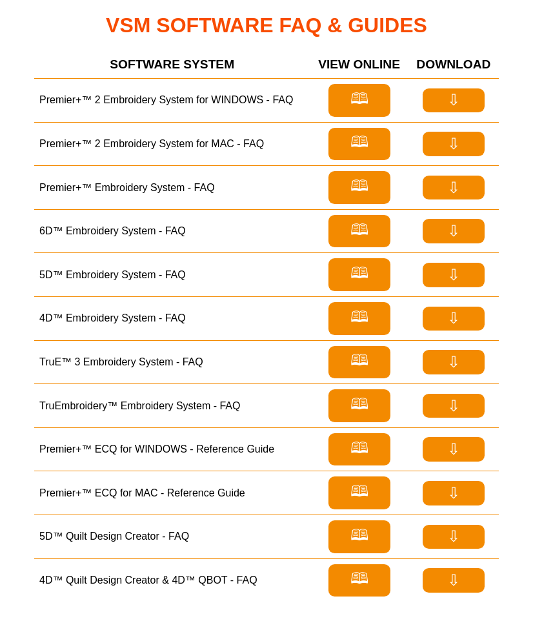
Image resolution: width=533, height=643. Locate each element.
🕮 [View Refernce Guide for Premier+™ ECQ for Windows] (359, 447)
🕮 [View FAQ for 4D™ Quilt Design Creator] (359, 578)
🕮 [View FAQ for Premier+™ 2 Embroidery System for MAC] (359, 141)
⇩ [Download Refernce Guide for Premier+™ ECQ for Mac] (453, 493)
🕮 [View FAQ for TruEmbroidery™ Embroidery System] (359, 404)
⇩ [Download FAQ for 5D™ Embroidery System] (453, 274)
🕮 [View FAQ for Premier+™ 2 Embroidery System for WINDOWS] (359, 98)
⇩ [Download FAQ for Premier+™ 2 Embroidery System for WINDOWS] (453, 99)
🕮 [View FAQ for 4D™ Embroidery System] (359, 316)
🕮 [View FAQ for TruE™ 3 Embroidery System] (359, 360)
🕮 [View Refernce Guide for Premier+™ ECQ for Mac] (359, 491)
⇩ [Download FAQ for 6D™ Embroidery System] (453, 231)
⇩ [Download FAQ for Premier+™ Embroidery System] (453, 187)
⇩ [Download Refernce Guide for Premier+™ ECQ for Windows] (453, 449)
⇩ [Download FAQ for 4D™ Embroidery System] (453, 318)
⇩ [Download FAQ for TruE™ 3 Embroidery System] (453, 362)
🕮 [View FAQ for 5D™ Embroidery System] (359, 272)
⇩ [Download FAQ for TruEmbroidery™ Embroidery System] (453, 405)
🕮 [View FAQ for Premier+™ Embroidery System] (359, 185)
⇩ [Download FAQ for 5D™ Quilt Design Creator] (453, 536)
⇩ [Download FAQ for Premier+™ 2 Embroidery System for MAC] (453, 143)
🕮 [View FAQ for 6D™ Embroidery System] (359, 229)
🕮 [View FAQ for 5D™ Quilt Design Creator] (359, 535)
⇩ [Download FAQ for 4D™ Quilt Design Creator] (453, 580)
